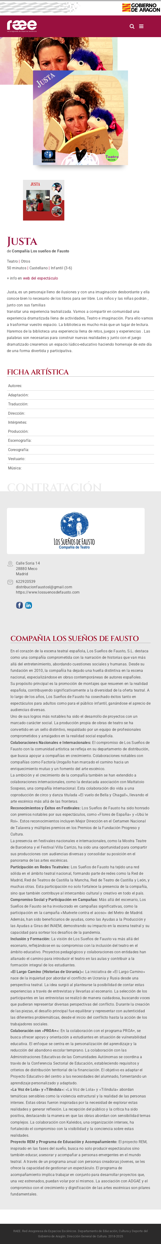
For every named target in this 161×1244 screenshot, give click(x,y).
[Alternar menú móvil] (141, 26)
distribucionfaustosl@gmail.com (44, 587)
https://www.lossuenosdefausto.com (48, 592)
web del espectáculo (40, 278)
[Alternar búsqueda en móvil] (132, 26)
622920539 (26, 581)
